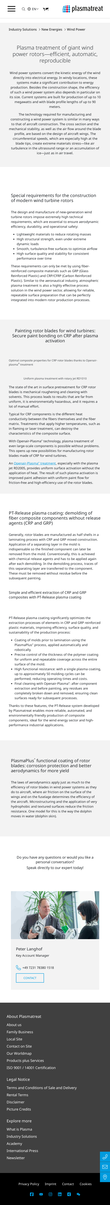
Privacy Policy (28, 1184)
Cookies (86, 1184)
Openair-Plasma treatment (35, 463)
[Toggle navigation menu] (11, 8)
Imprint (50, 1184)
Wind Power (76, 29)
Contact (30, 978)
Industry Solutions (23, 29)
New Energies (52, 29)
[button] (21, 9)
